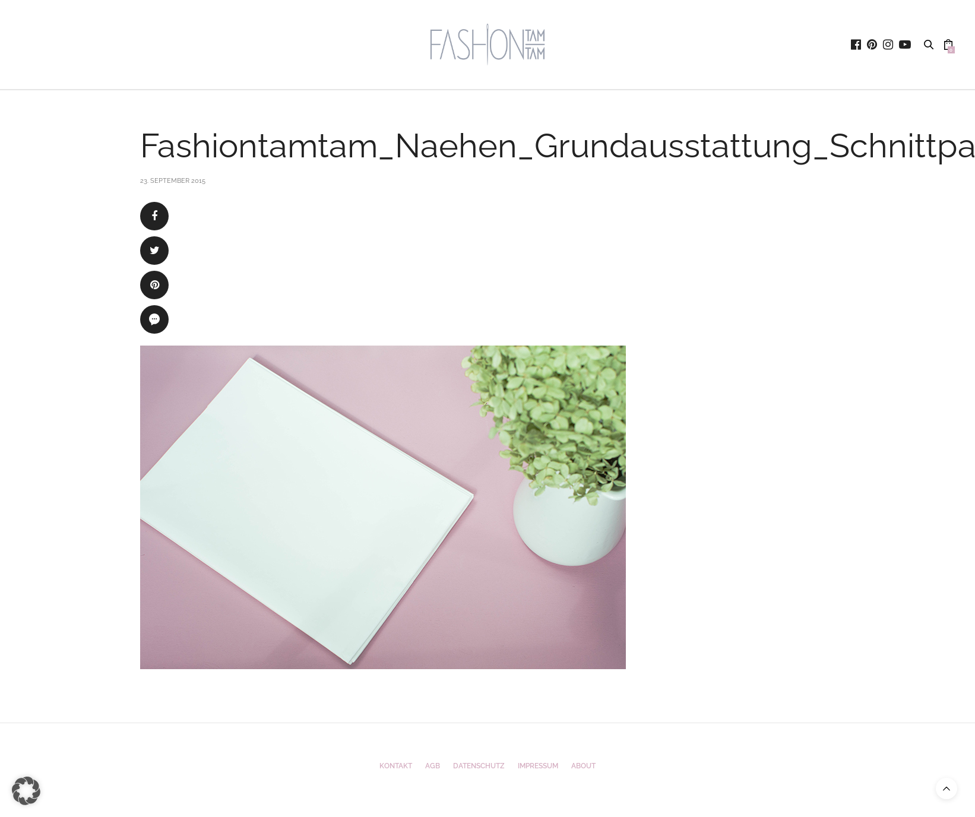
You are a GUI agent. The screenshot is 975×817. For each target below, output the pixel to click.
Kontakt (395, 766)
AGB (432, 766)
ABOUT (583, 766)
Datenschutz (479, 766)
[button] (26, 791)
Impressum (538, 766)
